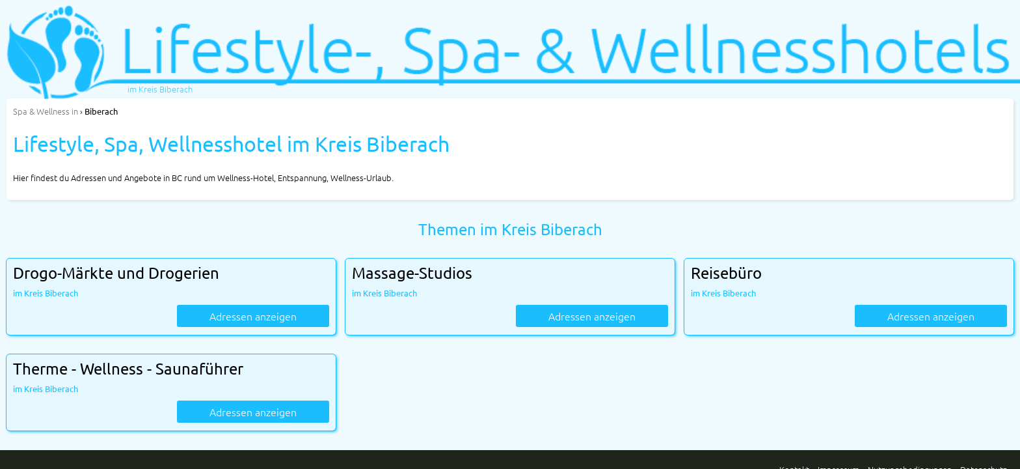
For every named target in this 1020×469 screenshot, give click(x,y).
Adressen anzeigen (253, 316)
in (45, 111)
